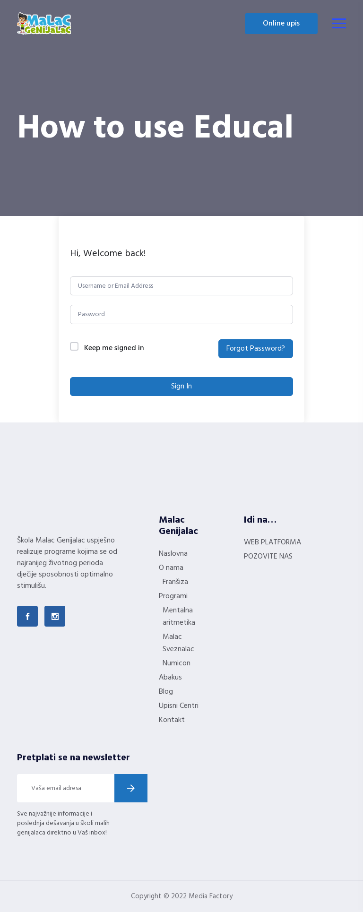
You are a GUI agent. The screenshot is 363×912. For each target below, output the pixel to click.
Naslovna (173, 554)
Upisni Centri (179, 706)
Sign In (181, 386)
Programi (173, 596)
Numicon (176, 663)
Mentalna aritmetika (179, 616)
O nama (171, 568)
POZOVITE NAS (268, 557)
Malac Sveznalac (178, 643)
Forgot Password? (255, 349)
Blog (166, 692)
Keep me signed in (114, 348)
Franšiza (175, 582)
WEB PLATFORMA (272, 542)
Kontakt (172, 720)
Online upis (281, 23)
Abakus (170, 677)
